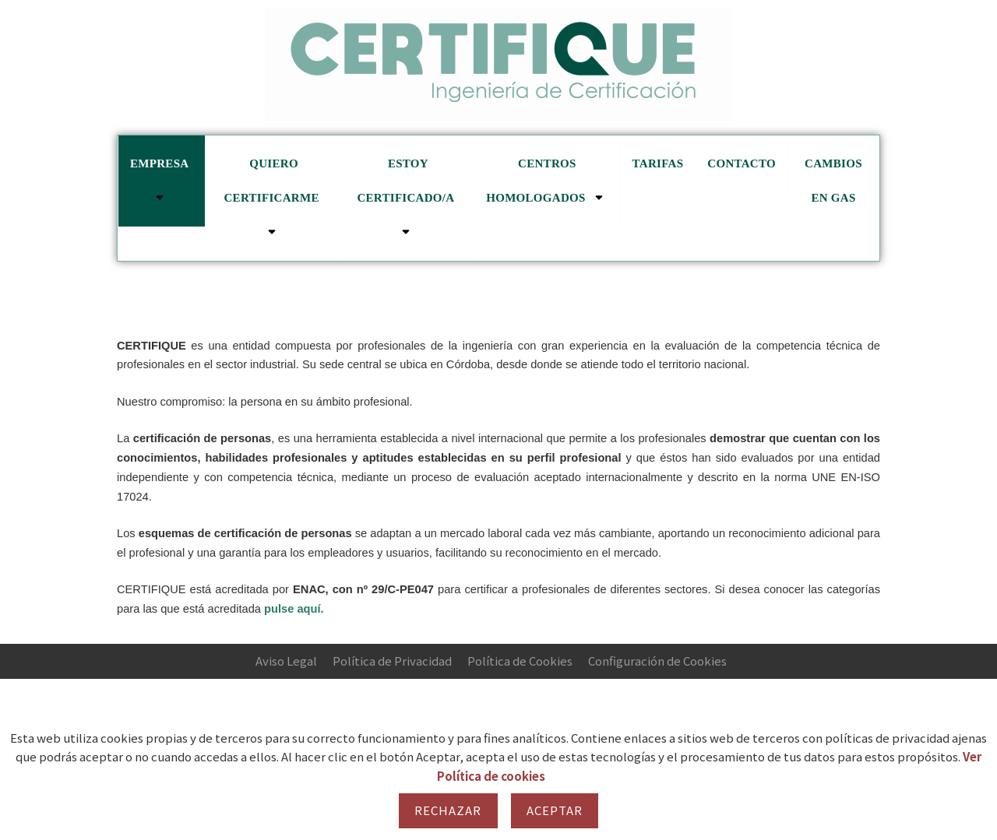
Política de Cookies (519, 660)
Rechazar (448, 810)
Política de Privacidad (392, 660)
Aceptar (555, 810)
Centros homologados (547, 181)
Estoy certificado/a (408, 197)
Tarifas (658, 163)
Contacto (741, 163)
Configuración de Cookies (657, 660)
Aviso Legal (286, 660)
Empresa (161, 181)
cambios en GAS (833, 180)
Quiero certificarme (273, 197)
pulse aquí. (294, 609)
